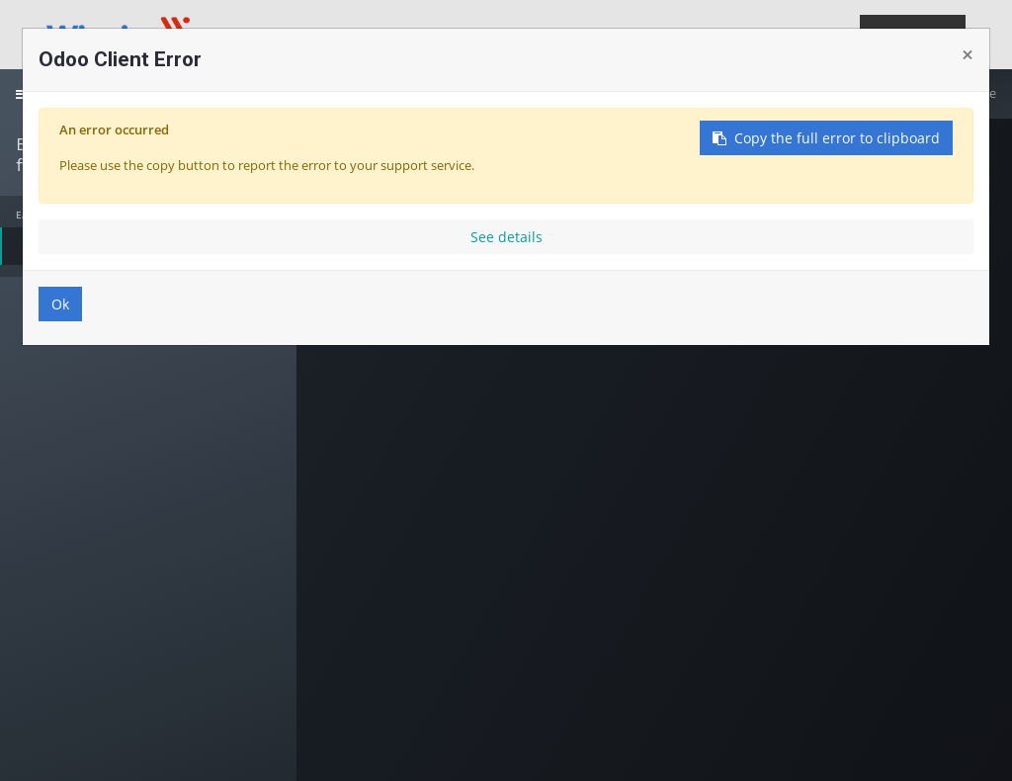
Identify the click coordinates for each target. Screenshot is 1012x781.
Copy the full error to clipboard (826, 138)
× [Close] (967, 54)
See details (506, 236)
